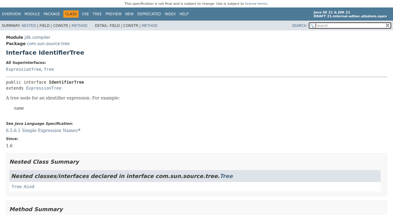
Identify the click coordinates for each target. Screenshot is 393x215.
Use (85, 14)
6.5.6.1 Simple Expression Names (41, 130)
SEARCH (299, 26)
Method (80, 26)
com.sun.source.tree (48, 43)
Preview (113, 14)
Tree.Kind (23, 186)
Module (32, 14)
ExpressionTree (23, 69)
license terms (256, 4)
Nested (29, 26)
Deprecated (149, 14)
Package (52, 14)
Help (184, 14)
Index (170, 14)
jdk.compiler (37, 37)
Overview (11, 14)
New (129, 14)
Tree (97, 14)
